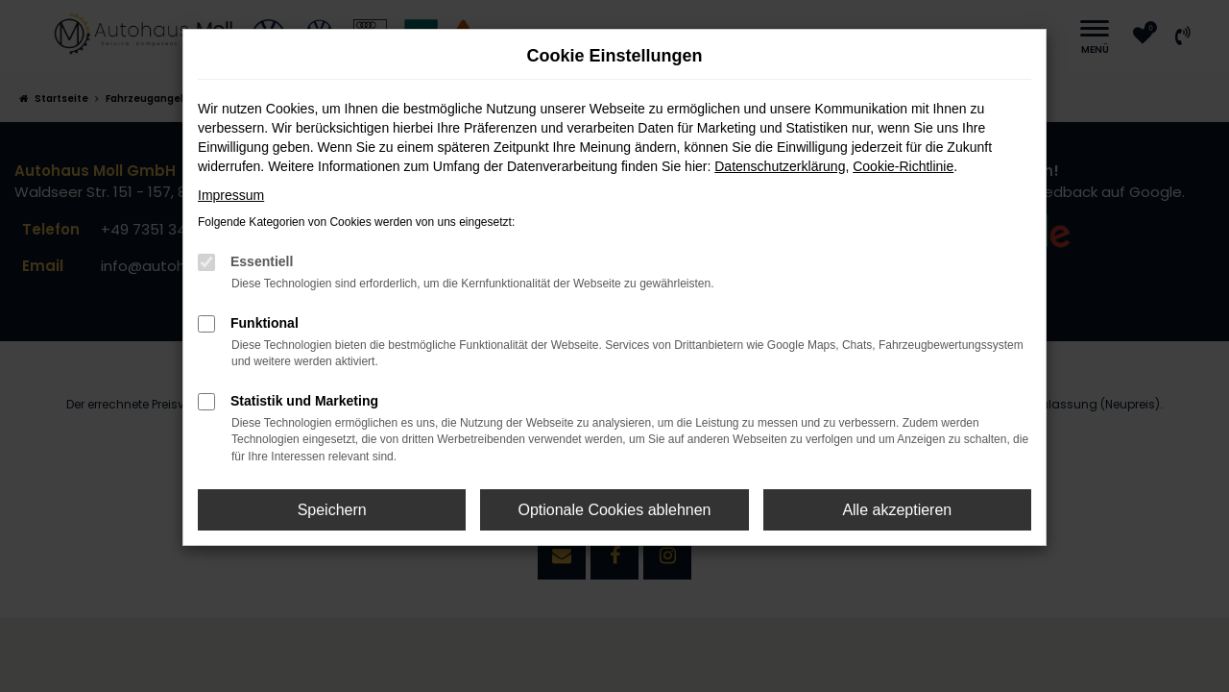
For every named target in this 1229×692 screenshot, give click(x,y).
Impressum (231, 195)
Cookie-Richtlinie (903, 166)
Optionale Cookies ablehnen (614, 510)
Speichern (332, 510)
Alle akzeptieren (897, 510)
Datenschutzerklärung (779, 166)
